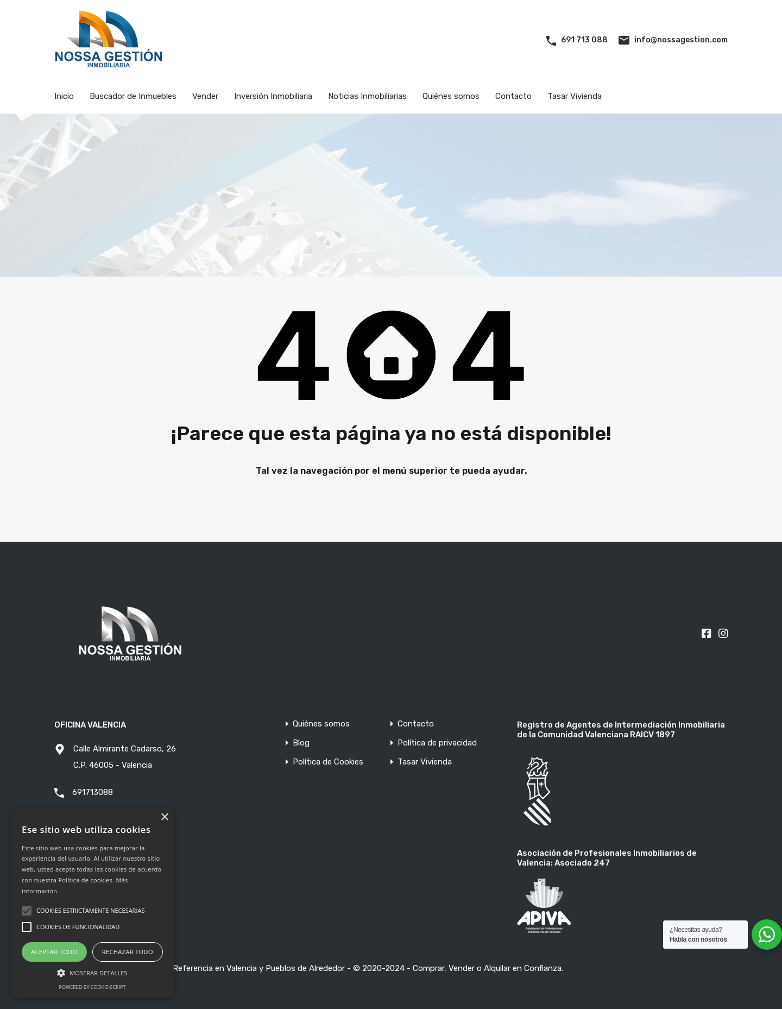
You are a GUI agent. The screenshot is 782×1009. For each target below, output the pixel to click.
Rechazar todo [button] (127, 952)
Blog (301, 743)
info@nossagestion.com (681, 40)
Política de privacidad (437, 743)
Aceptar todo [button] (54, 952)
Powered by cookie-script (92, 987)
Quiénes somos (451, 96)
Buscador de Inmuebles (133, 96)
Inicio (64, 96)
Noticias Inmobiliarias (367, 96)
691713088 (92, 792)
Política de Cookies (328, 762)
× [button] (164, 817)
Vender (205, 96)
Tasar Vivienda (574, 96)
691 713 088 (584, 40)
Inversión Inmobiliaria (273, 96)
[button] (92, 971)
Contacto (513, 96)
